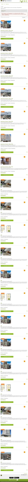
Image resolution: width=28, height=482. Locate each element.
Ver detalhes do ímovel (7, 38)
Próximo (25, 473)
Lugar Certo (3, 0)
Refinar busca (14, 10)
